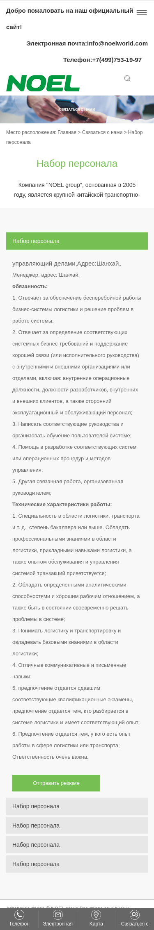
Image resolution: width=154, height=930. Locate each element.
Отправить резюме (56, 783)
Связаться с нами (103, 132)
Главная (67, 132)
